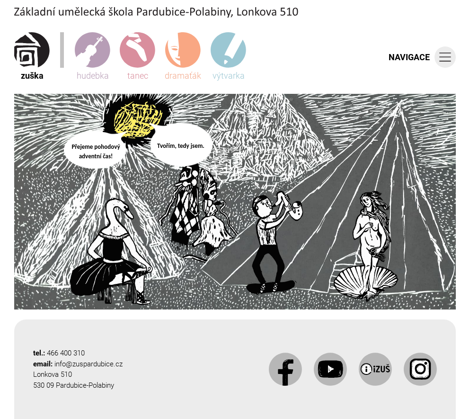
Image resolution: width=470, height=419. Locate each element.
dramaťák (183, 56)
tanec (137, 56)
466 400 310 (66, 353)
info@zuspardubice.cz (88, 364)
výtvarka (228, 56)
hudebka (92, 56)
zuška (32, 56)
